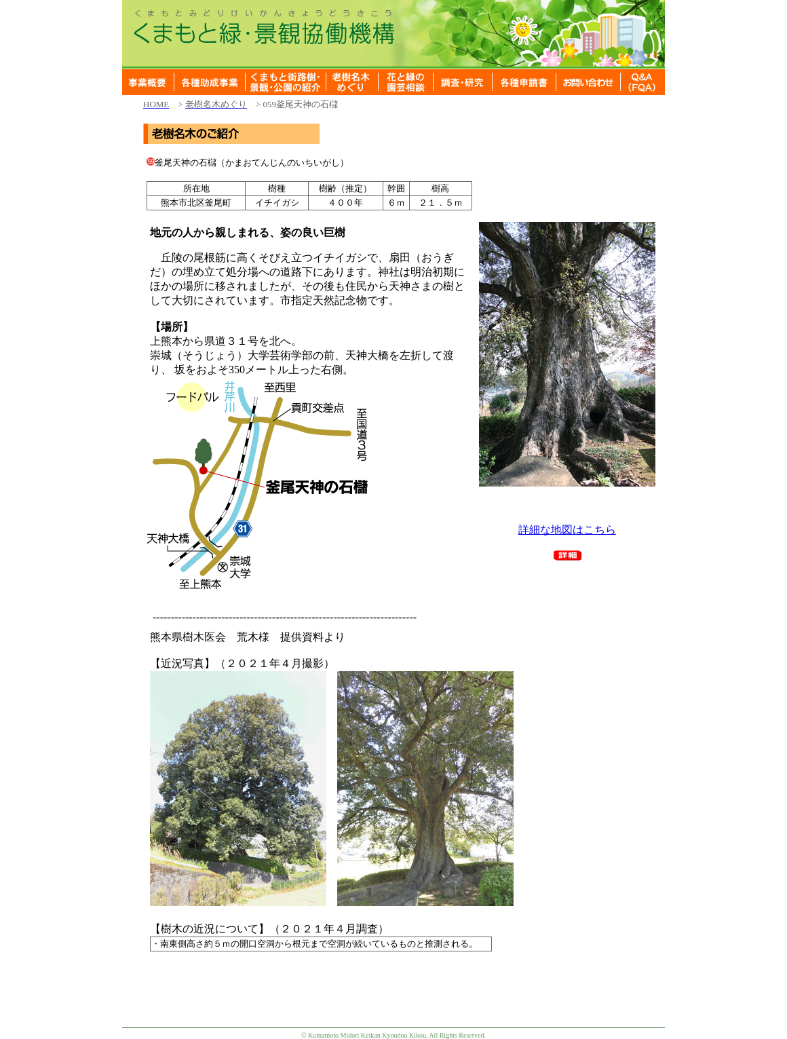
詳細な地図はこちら (567, 529)
